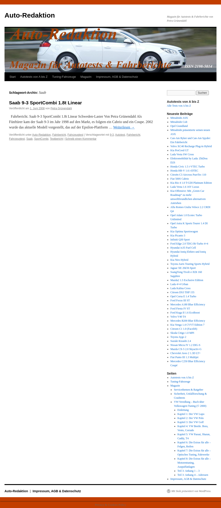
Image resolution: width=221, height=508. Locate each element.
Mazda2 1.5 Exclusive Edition (186, 280)
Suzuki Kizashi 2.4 (180, 341)
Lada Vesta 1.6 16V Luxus (184, 186)
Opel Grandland (179, 126)
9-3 (112, 134)
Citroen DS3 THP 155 (182, 292)
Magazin (86, 76)
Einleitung (183, 410)
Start (12, 76)
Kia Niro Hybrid (179, 259)
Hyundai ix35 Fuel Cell (183, 247)
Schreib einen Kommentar (81, 138)
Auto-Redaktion (30, 15)
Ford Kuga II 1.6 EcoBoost (185, 312)
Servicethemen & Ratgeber (188, 389)
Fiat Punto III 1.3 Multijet (184, 357)
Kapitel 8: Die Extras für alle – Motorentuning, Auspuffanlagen (194, 462)
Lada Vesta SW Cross (182, 154)
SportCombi (41, 138)
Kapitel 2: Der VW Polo (190, 418)
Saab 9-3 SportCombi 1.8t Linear (45, 102)
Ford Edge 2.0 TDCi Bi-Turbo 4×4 (189, 243)
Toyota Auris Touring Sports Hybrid (189, 263)
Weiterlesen (124, 127)
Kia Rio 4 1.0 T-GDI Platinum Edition (191, 182)
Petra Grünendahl (61, 108)
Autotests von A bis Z (33, 76)
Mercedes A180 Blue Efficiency (187, 304)
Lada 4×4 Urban (179, 284)
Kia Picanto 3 (177, 235)
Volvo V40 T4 (178, 316)
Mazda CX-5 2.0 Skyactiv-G (186, 349)
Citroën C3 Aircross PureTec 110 (188, 174)
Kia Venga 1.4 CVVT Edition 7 (187, 324)
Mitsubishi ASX (179, 117)
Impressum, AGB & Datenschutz (117, 76)
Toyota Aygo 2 (178, 337)
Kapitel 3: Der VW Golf (190, 422)
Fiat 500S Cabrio (179, 178)
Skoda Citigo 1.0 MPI (182, 332)
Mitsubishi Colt (178, 122)
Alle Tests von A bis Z (179, 105)
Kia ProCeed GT (179, 150)
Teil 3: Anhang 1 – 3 (188, 470)
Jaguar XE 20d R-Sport (183, 268)
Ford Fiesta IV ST (180, 308)
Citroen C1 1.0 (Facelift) (183, 328)
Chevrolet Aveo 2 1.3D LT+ (185, 353)
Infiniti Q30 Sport (180, 239)
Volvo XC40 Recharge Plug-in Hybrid (191, 146)
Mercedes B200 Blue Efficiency (187, 320)
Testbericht (56, 138)
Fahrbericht (59, 134)
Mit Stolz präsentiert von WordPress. (191, 491)
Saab (29, 138)
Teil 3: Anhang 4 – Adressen (192, 474)
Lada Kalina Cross (180, 288)
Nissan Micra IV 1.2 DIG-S (185, 345)
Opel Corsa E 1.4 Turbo (183, 296)
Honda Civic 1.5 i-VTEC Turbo (187, 166)
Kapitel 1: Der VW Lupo (191, 414)
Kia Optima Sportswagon (184, 231)
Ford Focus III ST (180, 300)
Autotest (120, 134)
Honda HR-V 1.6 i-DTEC (184, 170)
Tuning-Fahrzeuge (64, 76)
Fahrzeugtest (75, 134)
